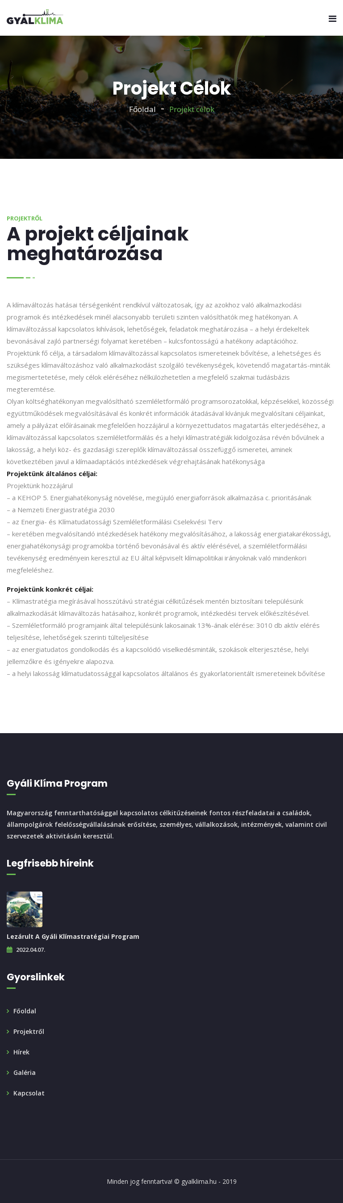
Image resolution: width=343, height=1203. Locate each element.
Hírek (21, 1052)
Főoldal (142, 109)
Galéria (24, 1072)
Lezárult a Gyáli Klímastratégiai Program (73, 936)
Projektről (28, 1031)
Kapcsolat (29, 1093)
